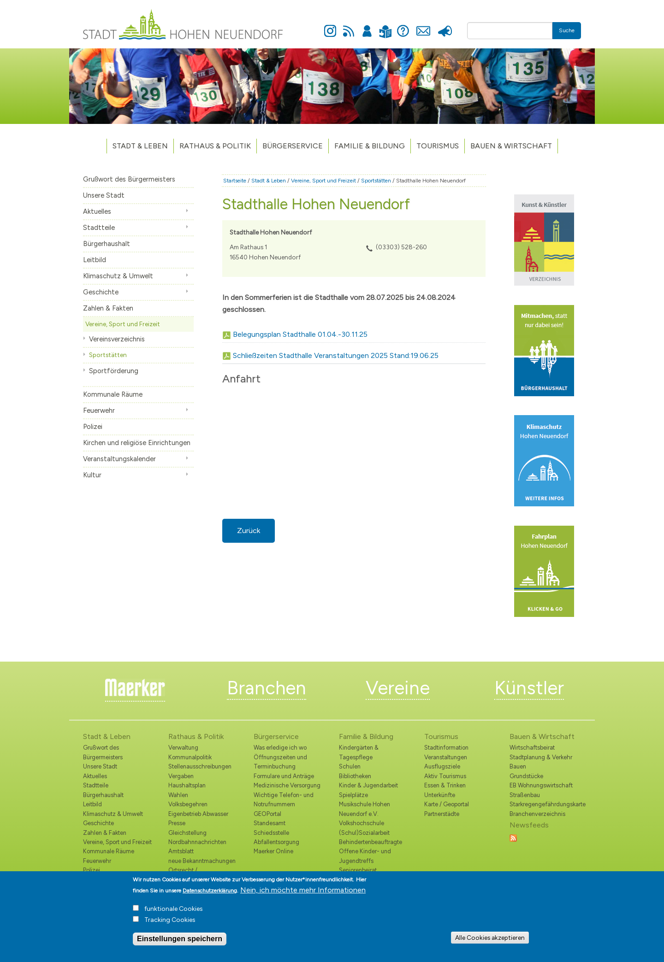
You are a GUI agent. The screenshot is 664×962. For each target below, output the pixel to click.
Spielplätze (353, 795)
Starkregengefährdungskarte (545, 804)
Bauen (518, 766)
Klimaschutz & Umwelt (118, 276)
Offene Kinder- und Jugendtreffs (365, 856)
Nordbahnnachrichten (197, 842)
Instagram (330, 25)
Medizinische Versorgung (287, 785)
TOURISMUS (437, 145)
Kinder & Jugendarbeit (368, 785)
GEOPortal (267, 813)
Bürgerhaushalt (106, 244)
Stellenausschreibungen (199, 766)
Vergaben (181, 776)
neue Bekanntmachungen (202, 860)
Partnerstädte (441, 813)
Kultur (92, 475)
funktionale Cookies (173, 909)
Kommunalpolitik (190, 757)
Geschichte (101, 292)
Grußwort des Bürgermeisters (129, 179)
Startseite (234, 180)
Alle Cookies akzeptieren (490, 937)
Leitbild (94, 260)
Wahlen (178, 795)
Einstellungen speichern (179, 939)
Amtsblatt (181, 851)
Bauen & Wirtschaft (511, 145)
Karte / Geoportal (446, 804)
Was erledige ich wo (280, 747)
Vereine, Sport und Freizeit (122, 324)
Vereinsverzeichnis (117, 339)
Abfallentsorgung (276, 842)
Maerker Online (273, 851)
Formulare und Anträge (284, 776)
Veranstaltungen (445, 757)
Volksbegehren (188, 804)
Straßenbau (525, 795)
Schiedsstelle (271, 832)
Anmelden (367, 25)
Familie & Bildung (369, 145)
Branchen (266, 688)
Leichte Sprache (385, 26)
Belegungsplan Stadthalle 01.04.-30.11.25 (300, 334)
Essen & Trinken (445, 785)
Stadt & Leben (140, 145)
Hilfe (403, 25)
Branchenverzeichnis (537, 813)
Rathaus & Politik (215, 145)
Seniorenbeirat (358, 870)
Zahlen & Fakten (108, 308)
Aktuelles (97, 211)
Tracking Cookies (170, 920)
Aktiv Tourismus (445, 776)
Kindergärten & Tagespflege (359, 752)
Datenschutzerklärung (210, 890)
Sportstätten (108, 354)
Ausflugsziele (442, 766)
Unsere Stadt (104, 195)
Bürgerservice (292, 145)
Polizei (92, 426)
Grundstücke (526, 776)
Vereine (398, 688)
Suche (567, 30)
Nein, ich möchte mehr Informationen (303, 890)
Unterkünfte (439, 795)
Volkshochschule (361, 823)
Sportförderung (113, 371)
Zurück (248, 530)
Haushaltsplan (187, 785)
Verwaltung (183, 747)
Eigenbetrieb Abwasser (198, 813)
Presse (444, 25)
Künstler (529, 688)
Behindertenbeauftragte (370, 842)
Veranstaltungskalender (119, 459)
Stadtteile (99, 227)
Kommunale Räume (112, 394)
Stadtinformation (446, 747)
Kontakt (423, 25)
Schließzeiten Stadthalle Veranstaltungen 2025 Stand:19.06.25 (336, 355)
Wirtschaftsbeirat (532, 747)
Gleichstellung (187, 832)
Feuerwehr (99, 410)
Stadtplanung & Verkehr (541, 757)
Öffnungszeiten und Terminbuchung (280, 762)
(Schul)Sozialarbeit (364, 832)
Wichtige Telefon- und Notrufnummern (284, 800)
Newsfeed (348, 25)
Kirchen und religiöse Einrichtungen (136, 443)
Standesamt (269, 823)
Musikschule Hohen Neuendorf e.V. (364, 809)
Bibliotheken (355, 776)
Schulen (350, 766)
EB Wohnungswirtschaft (541, 785)
